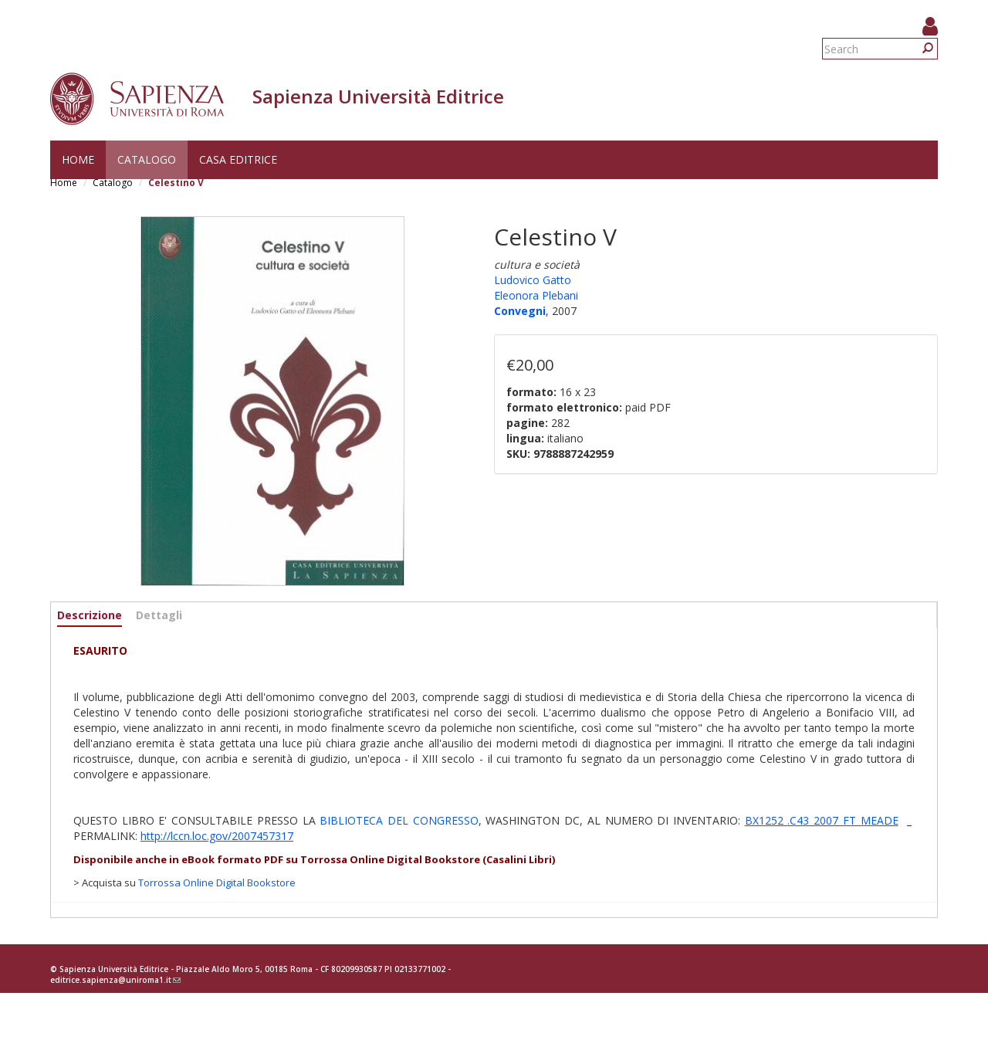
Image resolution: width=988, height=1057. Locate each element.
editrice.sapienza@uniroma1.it (115, 979)
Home (78, 159)
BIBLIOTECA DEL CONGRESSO (399, 820)
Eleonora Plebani (536, 295)
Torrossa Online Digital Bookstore (217, 882)
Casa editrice (238, 159)
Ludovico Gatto (532, 280)
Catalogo (146, 159)
